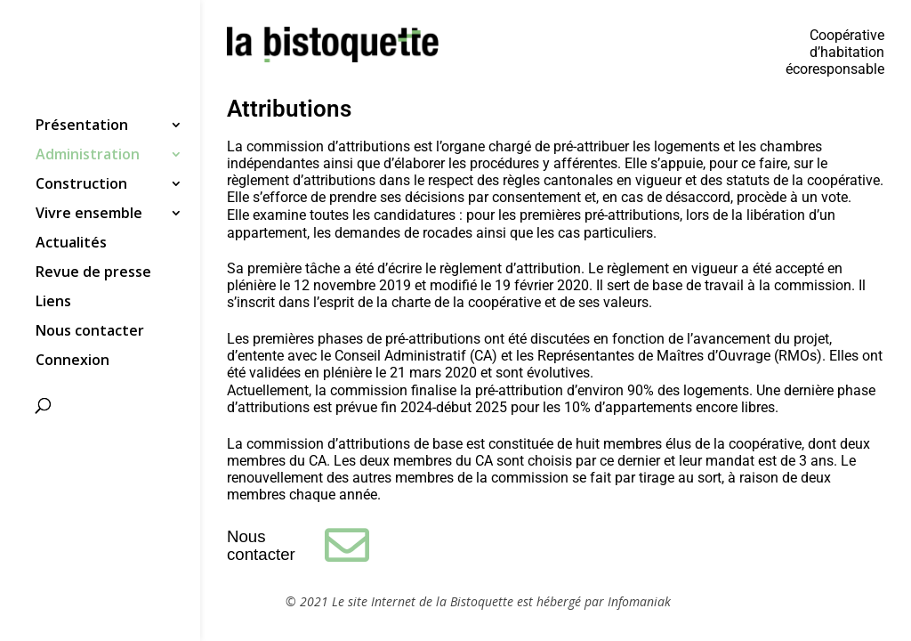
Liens (53, 303)
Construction (81, 185)
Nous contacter (90, 332)
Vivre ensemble (89, 215)
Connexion (72, 361)
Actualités (71, 244)
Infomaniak (639, 601)
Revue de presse (93, 273)
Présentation (82, 126)
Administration (88, 156)
